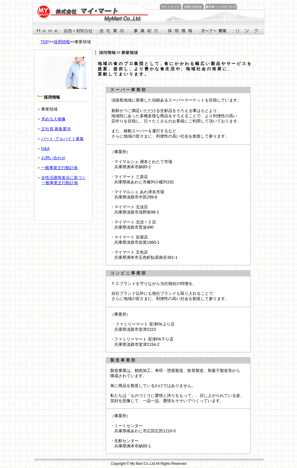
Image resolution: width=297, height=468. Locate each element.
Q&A (45, 148)
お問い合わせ (53, 158)
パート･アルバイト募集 (62, 138)
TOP (45, 41)
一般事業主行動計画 (59, 182)
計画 (74, 167)
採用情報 (62, 41)
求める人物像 (53, 119)
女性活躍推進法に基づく (63, 177)
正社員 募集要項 (56, 129)
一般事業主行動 (55, 167)
